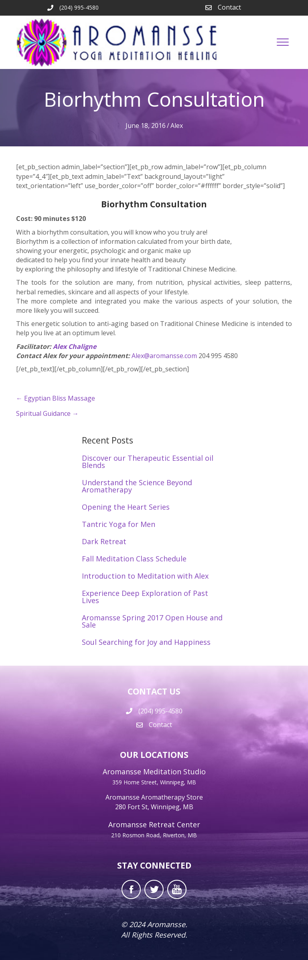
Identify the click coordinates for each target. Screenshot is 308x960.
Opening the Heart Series (126, 507)
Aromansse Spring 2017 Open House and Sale (152, 621)
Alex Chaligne (74, 346)
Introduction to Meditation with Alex (145, 576)
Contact (229, 7)
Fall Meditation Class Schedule (134, 558)
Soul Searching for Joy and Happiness (146, 642)
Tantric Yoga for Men (118, 524)
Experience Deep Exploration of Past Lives (145, 596)
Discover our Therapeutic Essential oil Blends (147, 461)
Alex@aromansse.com (165, 355)
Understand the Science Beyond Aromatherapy (137, 486)
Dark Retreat (104, 541)
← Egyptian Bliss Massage (55, 398)
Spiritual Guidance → (47, 413)
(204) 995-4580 (160, 711)
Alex (176, 125)
